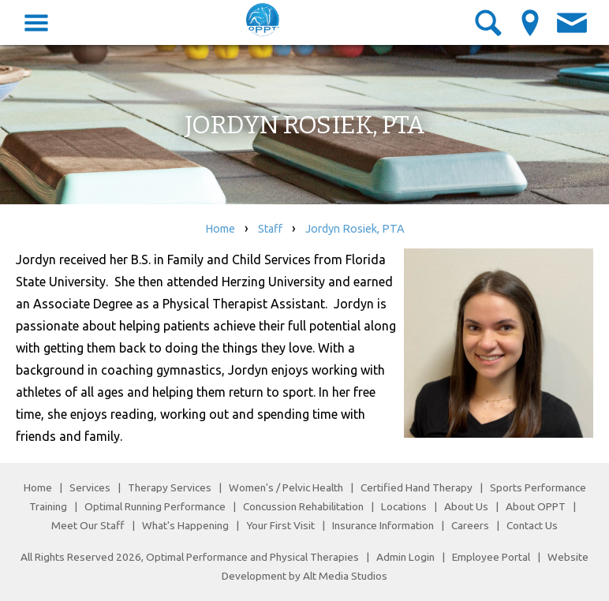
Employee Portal (491, 557)
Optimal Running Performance (155, 506)
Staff (270, 228)
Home (220, 228)
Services (89, 487)
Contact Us (532, 525)
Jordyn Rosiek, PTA (355, 228)
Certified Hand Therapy (417, 487)
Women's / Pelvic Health (287, 487)
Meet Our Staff (88, 525)
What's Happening (185, 525)
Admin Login (405, 557)
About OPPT (536, 506)
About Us (466, 506)
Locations (404, 506)
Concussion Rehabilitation (303, 506)
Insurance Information (383, 525)
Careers (470, 525)
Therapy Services (169, 487)
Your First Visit (280, 525)
